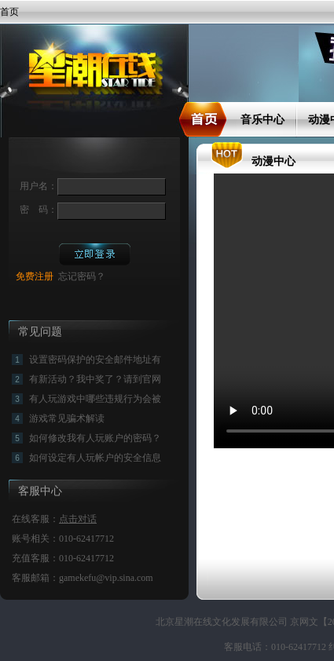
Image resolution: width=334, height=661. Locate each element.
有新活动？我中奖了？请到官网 (95, 379)
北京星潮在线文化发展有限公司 (223, 621)
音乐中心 (262, 120)
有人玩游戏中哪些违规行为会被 (95, 398)
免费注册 (34, 276)
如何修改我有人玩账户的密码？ (95, 438)
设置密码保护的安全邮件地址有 (95, 359)
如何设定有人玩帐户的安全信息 (95, 457)
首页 (9, 11)
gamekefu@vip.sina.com (106, 577)
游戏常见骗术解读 (67, 418)
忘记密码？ (81, 276)
